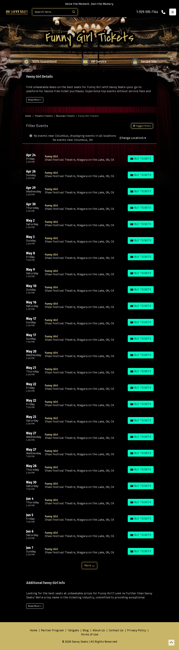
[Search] (51, 12)
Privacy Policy (136, 630)
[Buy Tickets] (141, 158)
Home (33, 630)
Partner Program (52, 630)
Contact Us (116, 630)
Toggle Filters (142, 125)
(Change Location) (132, 138)
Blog (86, 630)
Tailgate (73, 630)
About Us (99, 630)
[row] (89, 158)
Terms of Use (89, 634)
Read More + (35, 99)
